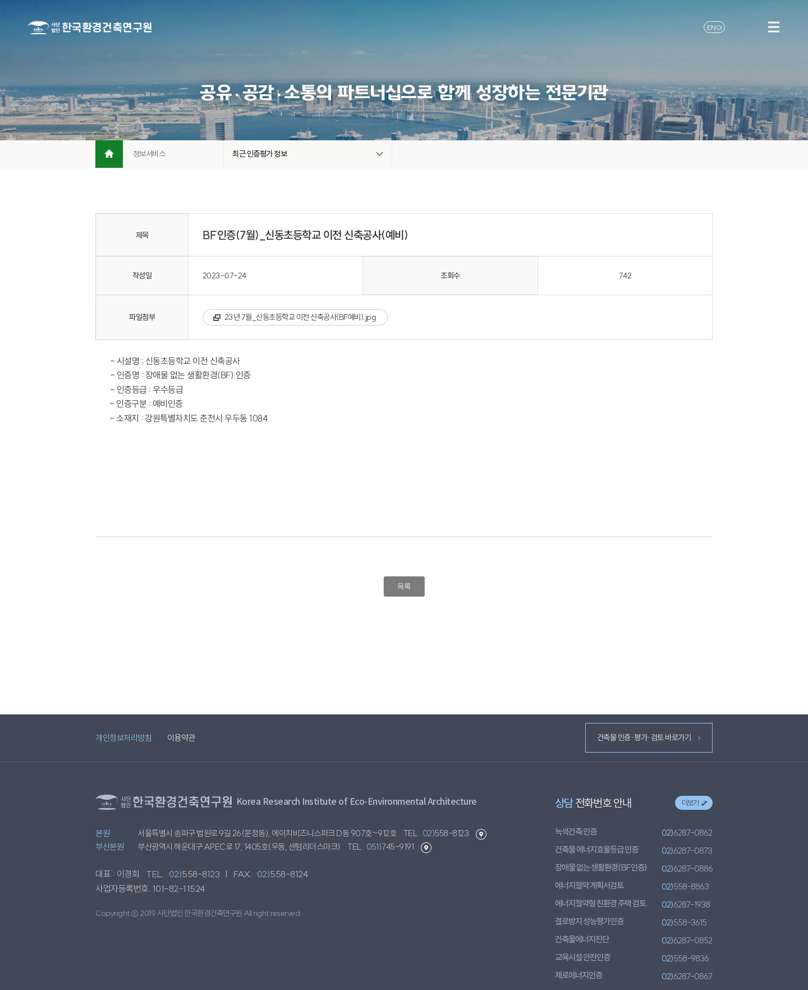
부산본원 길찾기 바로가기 (426, 847)
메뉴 (773, 26)
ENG (714, 26)
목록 (403, 586)
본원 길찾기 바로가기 (481, 834)
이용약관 (181, 737)
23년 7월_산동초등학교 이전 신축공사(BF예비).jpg (300, 317)
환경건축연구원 (90, 27)
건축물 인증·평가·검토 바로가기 (648, 737)
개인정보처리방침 (123, 737)
